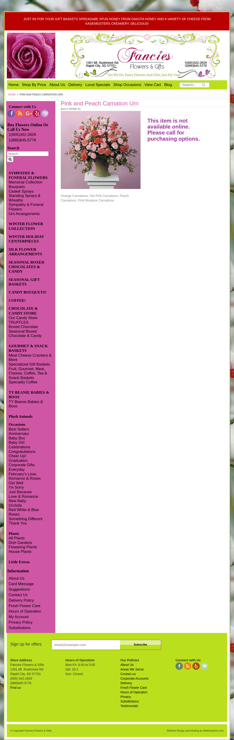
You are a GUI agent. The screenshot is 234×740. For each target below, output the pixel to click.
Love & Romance (23, 496)
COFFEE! (17, 300)
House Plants (20, 551)
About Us (57, 85)
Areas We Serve (132, 669)
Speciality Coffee (23, 382)
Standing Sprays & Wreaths (24, 198)
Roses (14, 514)
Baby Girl (16, 442)
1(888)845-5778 (22, 140)
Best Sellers (19, 429)
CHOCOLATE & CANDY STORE (23, 310)
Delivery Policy (21, 600)
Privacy (125, 697)
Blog (168, 85)
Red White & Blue (24, 510)
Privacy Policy (20, 622)
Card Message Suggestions (21, 587)
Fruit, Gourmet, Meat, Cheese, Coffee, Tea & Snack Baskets (28, 373)
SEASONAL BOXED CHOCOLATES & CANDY (26, 267)
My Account (19, 617)
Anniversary (19, 433)
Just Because (20, 492)
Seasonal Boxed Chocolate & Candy (25, 333)
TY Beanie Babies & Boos (26, 404)
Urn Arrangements (24, 214)
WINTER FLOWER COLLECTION (26, 226)
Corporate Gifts (22, 465)
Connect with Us (22, 107)
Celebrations (19, 447)
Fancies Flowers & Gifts (146, 55)
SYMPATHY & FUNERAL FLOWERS (28, 175)
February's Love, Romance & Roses (25, 476)
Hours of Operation (25, 611)
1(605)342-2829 (22, 134)
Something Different (26, 519)
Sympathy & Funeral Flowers (26, 206)
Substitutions (20, 628)
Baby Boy (17, 438)
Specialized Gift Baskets (29, 364)
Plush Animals (20, 416)
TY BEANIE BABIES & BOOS (29, 394)
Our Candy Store (23, 318)
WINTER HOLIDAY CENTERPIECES (26, 238)
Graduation (18, 460)
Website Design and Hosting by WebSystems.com (195, 730)
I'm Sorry (16, 487)
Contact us (128, 674)
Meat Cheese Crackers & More (30, 357)
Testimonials (129, 706)
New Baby (17, 501)
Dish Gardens (20, 543)
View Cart (152, 85)
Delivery (75, 85)
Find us (15, 687)
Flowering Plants (23, 547)
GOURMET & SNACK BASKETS (28, 348)
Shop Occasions (127, 85)
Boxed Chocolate (23, 327)
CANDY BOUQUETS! (27, 292)
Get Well (16, 483)
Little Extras (19, 562)
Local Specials (97, 85)
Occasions (17, 424)
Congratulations (22, 451)
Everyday (17, 469)
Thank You (18, 523)
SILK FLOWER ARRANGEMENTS (25, 251)
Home (13, 85)
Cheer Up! (17, 456)
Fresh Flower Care (24, 606)
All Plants (17, 538)
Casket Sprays (21, 191)
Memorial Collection (25, 182)
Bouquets (17, 187)
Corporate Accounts (134, 678)
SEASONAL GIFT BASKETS (24, 281)
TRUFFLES (19, 322)
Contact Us (18, 595)
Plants (14, 533)
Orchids (15, 505)
